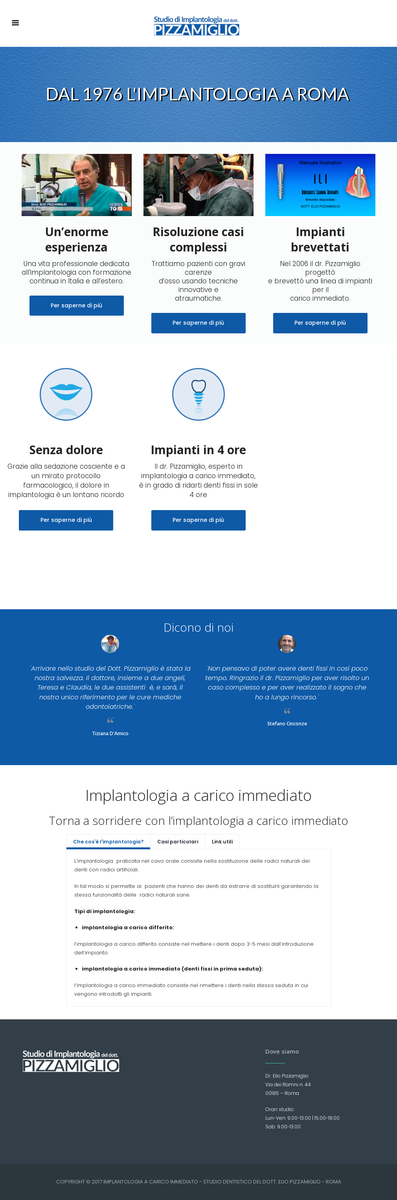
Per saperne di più (76, 305)
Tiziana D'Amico (110, 733)
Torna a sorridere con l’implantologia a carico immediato (198, 820)
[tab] (108, 841)
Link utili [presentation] (222, 841)
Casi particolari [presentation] (177, 841)
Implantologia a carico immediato (198, 794)
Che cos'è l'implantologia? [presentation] (108, 841)
